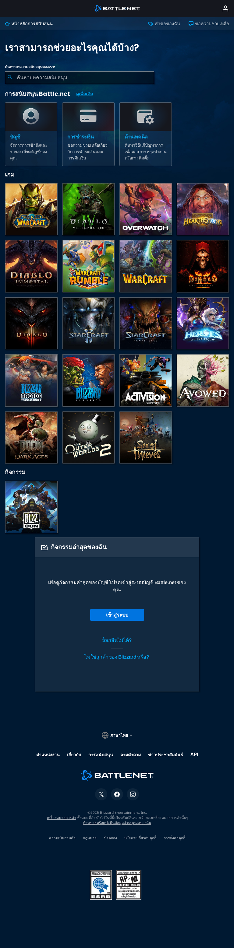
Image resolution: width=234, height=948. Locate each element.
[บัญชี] (31, 134)
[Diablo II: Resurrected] (202, 266)
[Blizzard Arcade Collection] (31, 380)
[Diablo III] (31, 323)
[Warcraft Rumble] (88, 266)
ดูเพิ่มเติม (84, 94)
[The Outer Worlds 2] (88, 437)
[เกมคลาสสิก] (88, 380)
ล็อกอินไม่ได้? (117, 640)
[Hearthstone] (202, 209)
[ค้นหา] (10, 77)
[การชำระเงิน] (88, 134)
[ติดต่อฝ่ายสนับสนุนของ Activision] (145, 380)
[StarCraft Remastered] (145, 323)
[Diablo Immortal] (31, 266)
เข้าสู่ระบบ (117, 614)
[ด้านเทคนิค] (145, 134)
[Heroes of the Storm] (202, 323)
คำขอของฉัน (164, 23)
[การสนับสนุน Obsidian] (202, 380)
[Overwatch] (145, 209)
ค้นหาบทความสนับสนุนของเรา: (30, 67)
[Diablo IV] (88, 209)
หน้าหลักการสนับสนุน (29, 23)
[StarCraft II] (88, 323)
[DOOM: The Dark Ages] (31, 437)
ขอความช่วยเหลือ (209, 23)
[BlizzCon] (31, 507)
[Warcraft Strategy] (145, 266)
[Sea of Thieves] (145, 437)
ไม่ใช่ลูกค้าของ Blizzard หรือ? (117, 656)
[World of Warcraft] (31, 209)
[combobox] (79, 77)
